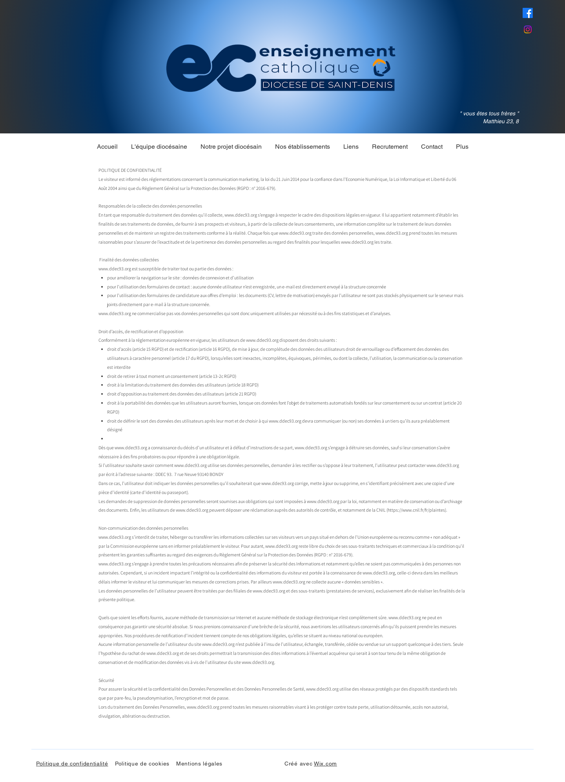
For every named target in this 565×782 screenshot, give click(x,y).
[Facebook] (528, 13)
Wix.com (325, 763)
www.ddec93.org (240, 215)
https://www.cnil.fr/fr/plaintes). (417, 510)
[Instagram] (528, 29)
